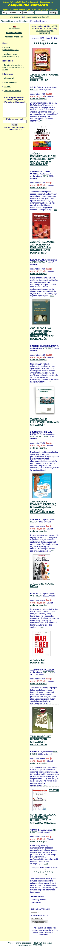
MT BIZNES (48, 348)
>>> (45, 45)
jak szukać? (51, 10)
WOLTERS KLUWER (39, 436)
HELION (33, 89)
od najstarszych (43, 31)
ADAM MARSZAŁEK (39, 262)
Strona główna (7, 21)
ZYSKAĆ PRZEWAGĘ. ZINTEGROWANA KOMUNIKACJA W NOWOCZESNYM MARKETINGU (42, 247)
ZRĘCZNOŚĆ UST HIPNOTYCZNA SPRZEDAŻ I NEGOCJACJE (40, 740)
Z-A (49, 28)
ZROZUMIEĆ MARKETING (37, 661)
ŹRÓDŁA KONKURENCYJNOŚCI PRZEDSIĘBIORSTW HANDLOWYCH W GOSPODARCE (43, 159)
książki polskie (22, 21)
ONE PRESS (36, 596)
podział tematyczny (10, 49)
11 (55, 42)
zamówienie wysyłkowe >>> (38, 17)
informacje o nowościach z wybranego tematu (13, 67)
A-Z (53, 26)
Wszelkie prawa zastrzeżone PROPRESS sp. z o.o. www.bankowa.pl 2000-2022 (30, 944)
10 (52, 42)
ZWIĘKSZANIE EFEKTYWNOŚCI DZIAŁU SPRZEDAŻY (44, 422)
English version (14, 28)
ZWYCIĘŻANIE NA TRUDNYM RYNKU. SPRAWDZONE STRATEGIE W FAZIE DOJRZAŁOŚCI (42, 333)
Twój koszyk (14, 17)
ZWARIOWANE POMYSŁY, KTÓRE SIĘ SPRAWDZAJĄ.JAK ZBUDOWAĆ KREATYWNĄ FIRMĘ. (43, 507)
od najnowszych (46, 32)
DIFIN (45, 176)
